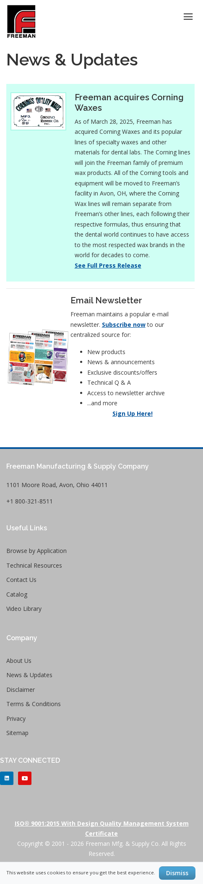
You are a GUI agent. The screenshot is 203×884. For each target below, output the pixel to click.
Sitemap (17, 733)
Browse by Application (36, 551)
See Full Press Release (108, 265)
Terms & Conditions (33, 704)
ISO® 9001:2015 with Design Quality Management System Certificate (102, 828)
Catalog (16, 594)
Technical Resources (34, 565)
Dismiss (177, 873)
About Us (18, 661)
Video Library (24, 609)
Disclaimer (20, 690)
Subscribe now (124, 325)
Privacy (16, 718)
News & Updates (29, 675)
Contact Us (21, 580)
